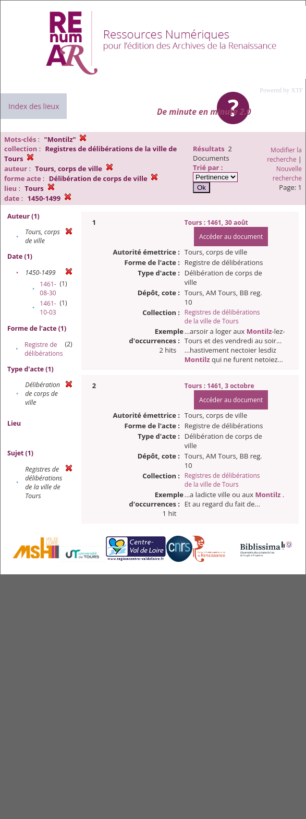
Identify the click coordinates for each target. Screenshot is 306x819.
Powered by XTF (281, 90)
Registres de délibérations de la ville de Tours (222, 317)
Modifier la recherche (284, 155)
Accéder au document (231, 236)
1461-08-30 (48, 288)
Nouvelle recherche (287, 173)
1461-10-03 (48, 308)
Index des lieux (33, 106)
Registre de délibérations (44, 349)
